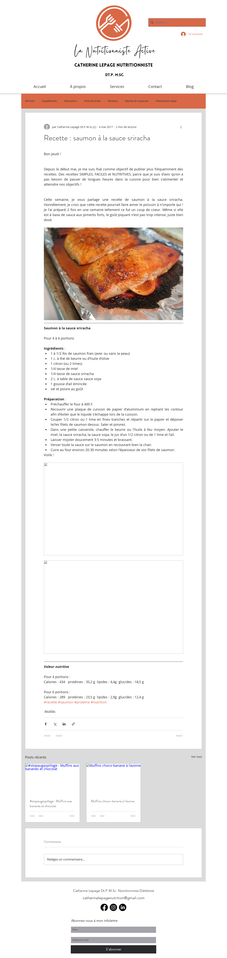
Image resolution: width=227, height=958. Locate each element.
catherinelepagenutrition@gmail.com (114, 898)
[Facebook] (104, 907)
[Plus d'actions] (181, 127)
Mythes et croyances (136, 101)
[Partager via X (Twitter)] (55, 724)
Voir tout (196, 756)
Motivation (70, 101)
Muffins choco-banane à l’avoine (112, 801)
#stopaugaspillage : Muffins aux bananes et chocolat (51, 803)
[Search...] (177, 22)
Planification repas (166, 101)
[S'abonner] (113, 949)
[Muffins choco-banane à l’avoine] (113, 779)
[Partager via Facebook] (45, 724)
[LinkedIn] (122, 907)
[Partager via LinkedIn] (64, 724)
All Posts (29, 101)
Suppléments (49, 101)
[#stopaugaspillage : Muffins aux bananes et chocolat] (52, 779)
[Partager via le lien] (73, 724)
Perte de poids (92, 101)
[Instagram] (113, 907)
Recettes (113, 101)
